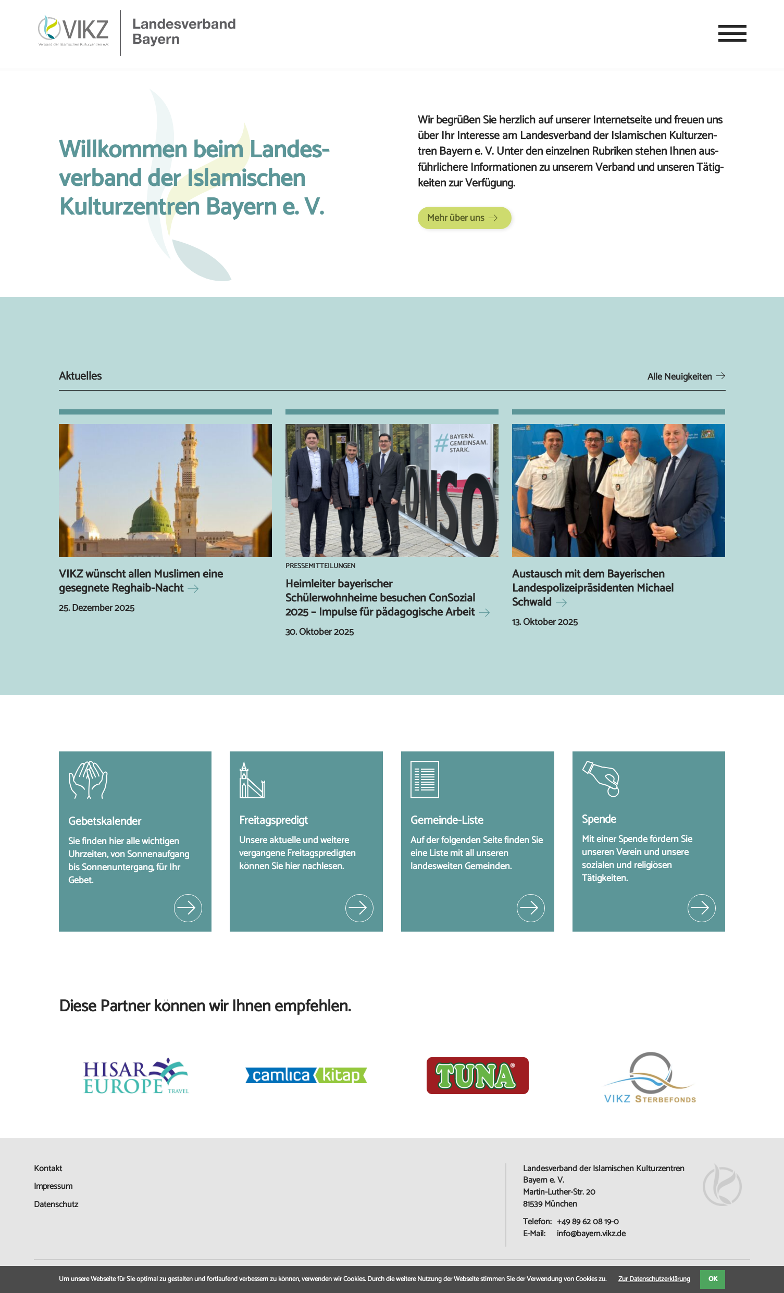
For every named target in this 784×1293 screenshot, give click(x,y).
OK (712, 1279)
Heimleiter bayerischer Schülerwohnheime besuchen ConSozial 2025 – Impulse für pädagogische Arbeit (380, 598)
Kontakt (48, 1169)
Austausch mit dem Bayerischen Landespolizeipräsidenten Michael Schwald (593, 588)
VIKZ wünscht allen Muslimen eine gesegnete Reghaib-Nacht (141, 581)
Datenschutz (56, 1205)
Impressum (53, 1186)
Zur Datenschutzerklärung (654, 1279)
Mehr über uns (455, 218)
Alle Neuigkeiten (680, 377)
